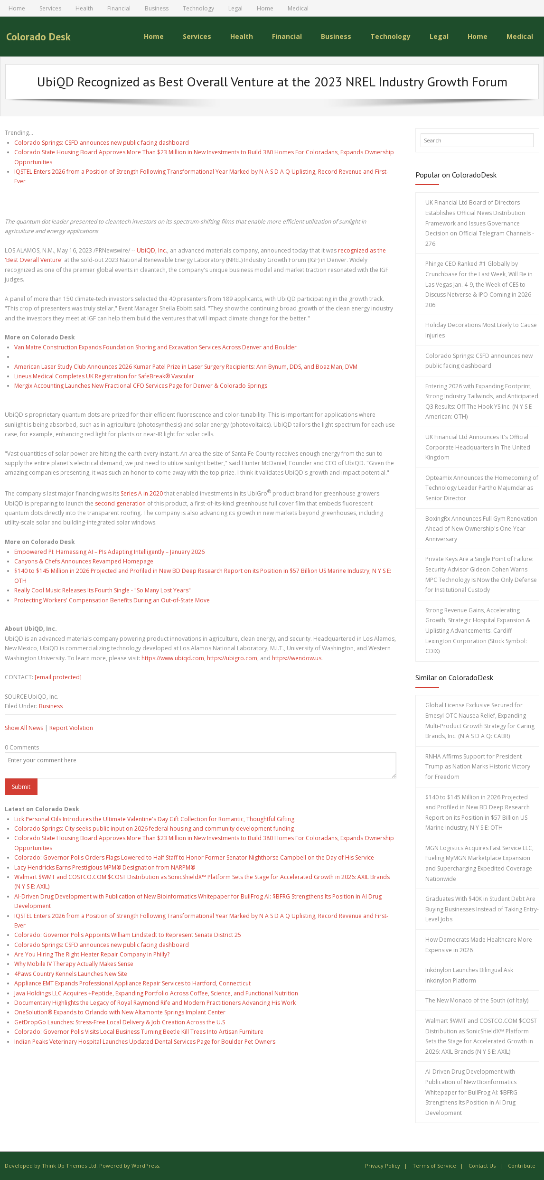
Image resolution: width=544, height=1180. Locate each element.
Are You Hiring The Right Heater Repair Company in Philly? (91, 954)
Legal (235, 8)
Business (157, 8)
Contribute (521, 1165)
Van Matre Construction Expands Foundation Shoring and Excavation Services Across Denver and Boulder (155, 347)
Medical (298, 8)
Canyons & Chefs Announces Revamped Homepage (83, 561)
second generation (120, 503)
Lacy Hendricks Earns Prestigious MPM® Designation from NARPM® (104, 867)
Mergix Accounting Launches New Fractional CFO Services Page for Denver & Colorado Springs (140, 386)
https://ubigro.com (232, 658)
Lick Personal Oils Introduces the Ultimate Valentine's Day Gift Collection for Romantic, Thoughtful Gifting (154, 819)
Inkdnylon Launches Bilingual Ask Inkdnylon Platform (469, 975)
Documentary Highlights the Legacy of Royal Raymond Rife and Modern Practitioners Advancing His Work (155, 1003)
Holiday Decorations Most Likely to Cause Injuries (481, 330)
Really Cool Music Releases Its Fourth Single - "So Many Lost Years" (102, 590)
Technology (198, 8)
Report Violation (71, 727)
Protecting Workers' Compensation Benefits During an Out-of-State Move (112, 600)
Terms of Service (434, 1165)
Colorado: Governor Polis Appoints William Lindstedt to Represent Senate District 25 (127, 935)
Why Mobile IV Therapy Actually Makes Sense (73, 964)
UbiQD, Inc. (152, 250)
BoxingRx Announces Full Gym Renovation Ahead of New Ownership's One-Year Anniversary (481, 528)
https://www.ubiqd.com (172, 658)
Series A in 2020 (142, 493)
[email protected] (58, 677)
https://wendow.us (296, 658)
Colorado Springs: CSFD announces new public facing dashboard (101, 142)
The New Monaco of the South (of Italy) (476, 1000)
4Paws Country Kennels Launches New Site (70, 973)
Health (84, 8)
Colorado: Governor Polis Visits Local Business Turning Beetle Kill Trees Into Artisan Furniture (138, 1032)
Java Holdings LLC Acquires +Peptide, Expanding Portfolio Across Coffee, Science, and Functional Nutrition (156, 993)
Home (17, 8)
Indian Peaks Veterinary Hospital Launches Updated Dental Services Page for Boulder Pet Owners (144, 1041)
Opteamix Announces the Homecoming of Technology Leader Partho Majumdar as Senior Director (481, 487)
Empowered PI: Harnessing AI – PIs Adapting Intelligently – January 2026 (109, 551)
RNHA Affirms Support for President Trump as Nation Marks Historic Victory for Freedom (477, 766)
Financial (119, 8)
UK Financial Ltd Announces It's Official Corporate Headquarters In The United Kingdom (477, 447)
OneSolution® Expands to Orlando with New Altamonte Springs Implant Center (119, 1012)
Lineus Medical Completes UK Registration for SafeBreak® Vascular (104, 376)
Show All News (24, 727)
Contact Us (482, 1165)
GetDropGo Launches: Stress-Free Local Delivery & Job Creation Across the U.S (119, 1022)
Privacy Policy (382, 1165)
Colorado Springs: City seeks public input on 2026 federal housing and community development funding (154, 828)
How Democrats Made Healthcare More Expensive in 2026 (478, 945)
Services (50, 8)
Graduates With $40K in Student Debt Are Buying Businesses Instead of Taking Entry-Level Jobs (482, 909)
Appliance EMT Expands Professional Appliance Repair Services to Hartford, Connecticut (132, 983)
